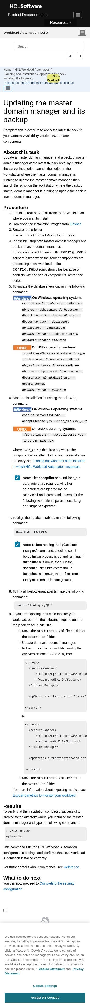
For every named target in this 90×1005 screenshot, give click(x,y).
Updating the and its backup (39, 82)
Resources (59, 22)
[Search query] (49, 46)
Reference (71, 868)
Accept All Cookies (45, 999)
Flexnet (75, 224)
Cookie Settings (45, 987)
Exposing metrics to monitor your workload (44, 796)
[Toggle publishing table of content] (8, 88)
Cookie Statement (52, 971)
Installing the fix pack (17, 78)
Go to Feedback (53, 78)
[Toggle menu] (82, 33)
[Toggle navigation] (77, 15)
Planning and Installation (20, 74)
